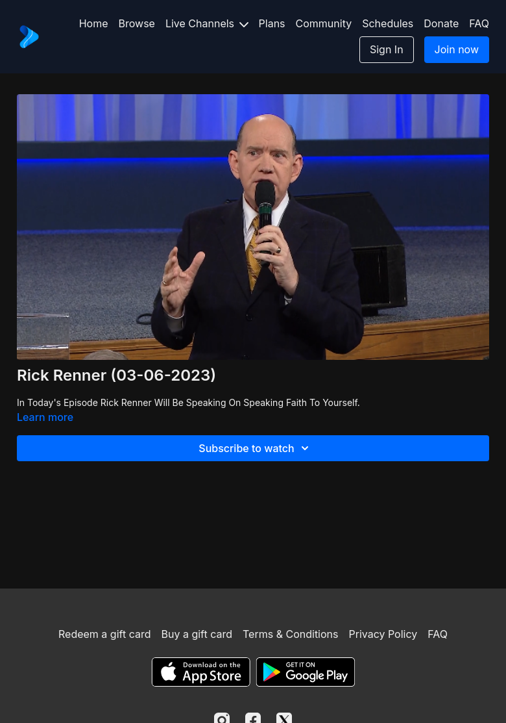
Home (93, 23)
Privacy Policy (382, 634)
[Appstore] (200, 672)
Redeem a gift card (104, 634)
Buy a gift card (196, 634)
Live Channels (206, 23)
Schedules (387, 23)
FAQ (479, 23)
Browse (137, 23)
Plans (272, 23)
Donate (441, 23)
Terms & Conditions (290, 634)
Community (324, 23)
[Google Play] (305, 672)
